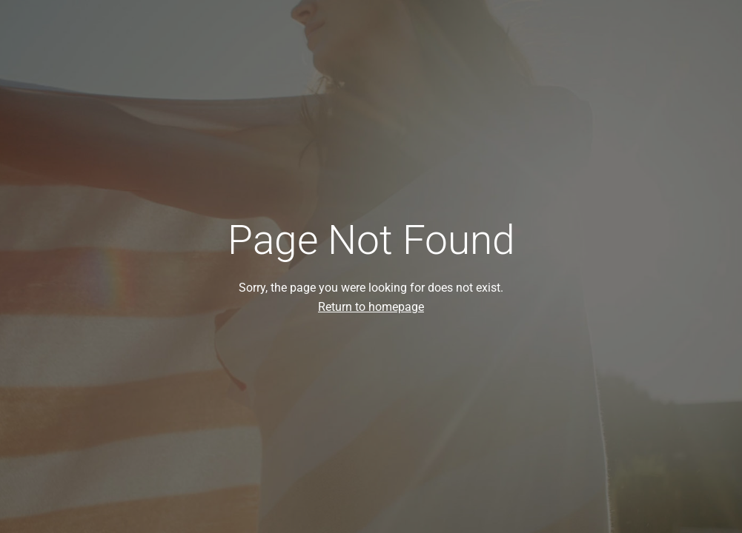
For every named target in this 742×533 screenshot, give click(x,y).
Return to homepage (371, 307)
